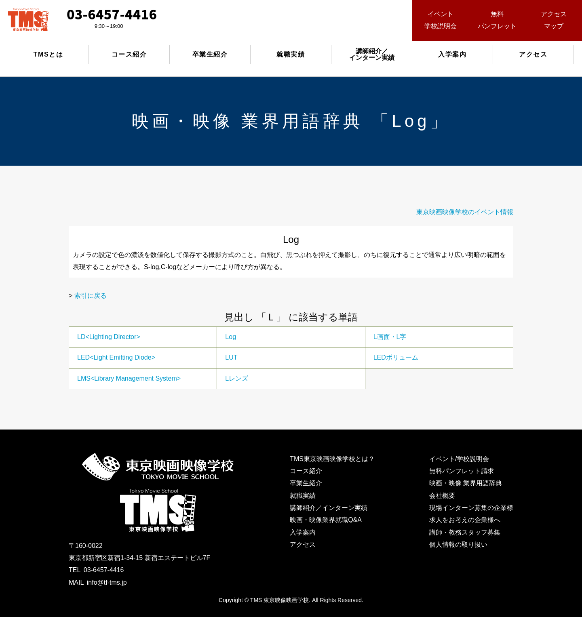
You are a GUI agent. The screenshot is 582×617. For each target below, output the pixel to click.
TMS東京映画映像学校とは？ (332, 458)
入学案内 (452, 54)
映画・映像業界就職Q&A (326, 519)
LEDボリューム (395, 357)
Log (230, 336)
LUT (231, 357)
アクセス (533, 54)
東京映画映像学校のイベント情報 (464, 211)
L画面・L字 (390, 336)
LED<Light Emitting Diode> (116, 357)
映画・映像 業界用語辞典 (465, 483)
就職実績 (290, 54)
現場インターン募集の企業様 (471, 507)
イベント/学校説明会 (459, 458)
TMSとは (48, 54)
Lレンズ (236, 378)
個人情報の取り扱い (458, 544)
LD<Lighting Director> (108, 336)
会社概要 (442, 495)
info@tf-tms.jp (107, 582)
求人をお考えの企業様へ (464, 519)
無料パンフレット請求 (461, 470)
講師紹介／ (371, 54)
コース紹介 (129, 54)
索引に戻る (90, 295)
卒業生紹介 (210, 54)
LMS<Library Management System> (129, 378)
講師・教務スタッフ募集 (464, 532)
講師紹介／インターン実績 (328, 507)
